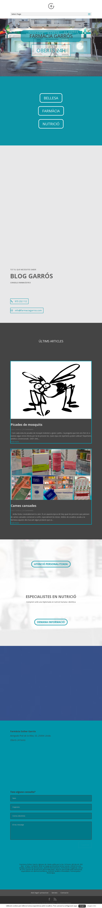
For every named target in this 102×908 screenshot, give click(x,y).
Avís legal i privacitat (39, 891)
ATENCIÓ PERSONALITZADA (51, 562)
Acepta (82, 906)
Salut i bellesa (16, 427)
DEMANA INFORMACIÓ (51, 620)
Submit (85, 842)
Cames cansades (23, 504)
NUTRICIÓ (51, 121)
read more (15, 440)
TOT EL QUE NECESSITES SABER (23, 267)
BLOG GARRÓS (31, 274)
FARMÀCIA (51, 108)
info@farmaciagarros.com (28, 308)
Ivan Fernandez (48, 901)
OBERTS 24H (51, 48)
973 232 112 (21, 299)
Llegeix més (91, 906)
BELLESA (51, 96)
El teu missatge (51, 829)
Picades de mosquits (26, 422)
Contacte (64, 891)
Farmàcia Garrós (64, 901)
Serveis (54, 891)
